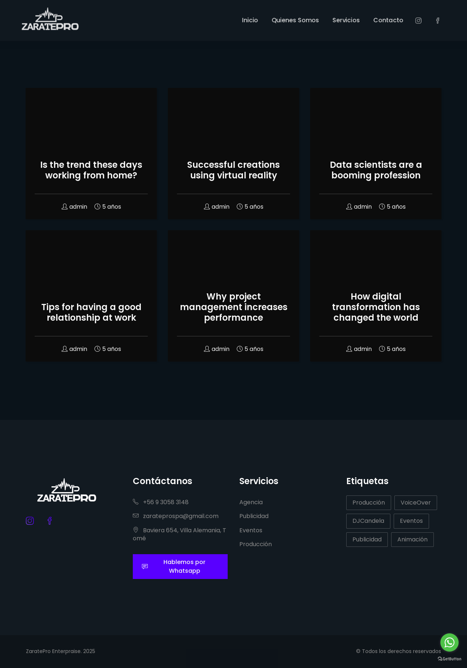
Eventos (250, 530)
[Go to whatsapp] (449, 642)
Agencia (251, 502)
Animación (412, 539)
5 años (107, 206)
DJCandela (368, 521)
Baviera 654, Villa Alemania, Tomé (179, 534)
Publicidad (254, 516)
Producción (255, 544)
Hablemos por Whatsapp (174, 566)
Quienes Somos (304, 20)
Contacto (411, 20)
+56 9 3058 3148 (161, 502)
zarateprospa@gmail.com (176, 516)
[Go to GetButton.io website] (449, 658)
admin (74, 206)
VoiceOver (416, 502)
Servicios (362, 20)
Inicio (252, 20)
